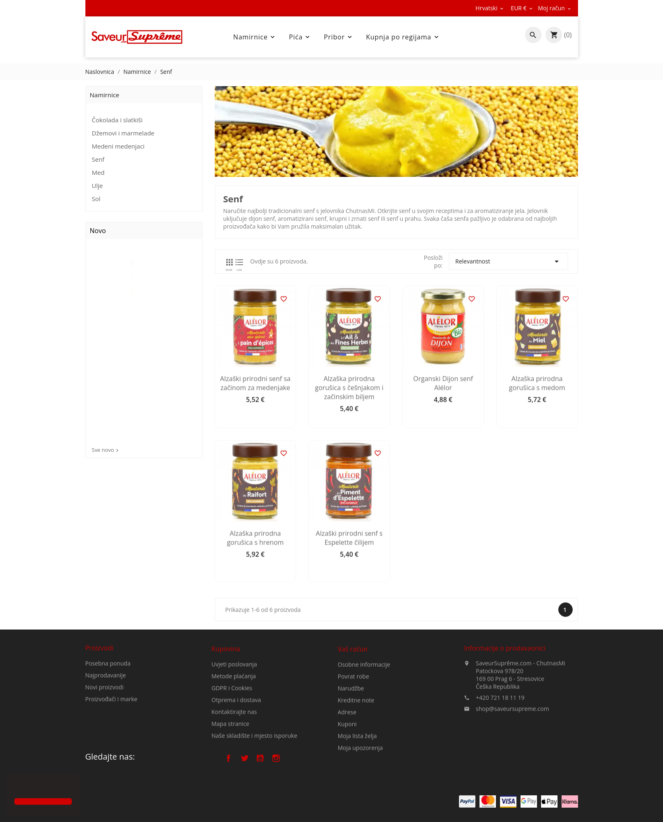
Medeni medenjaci (118, 146)
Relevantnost (539, 261)
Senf (98, 159)
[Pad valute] (522, 8)
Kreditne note (356, 762)
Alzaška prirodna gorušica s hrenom (286, 618)
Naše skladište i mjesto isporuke (254, 791)
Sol (96, 199)
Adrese (347, 774)
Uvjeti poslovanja (234, 719)
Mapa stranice (230, 779)
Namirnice (254, 37)
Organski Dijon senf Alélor (474, 464)
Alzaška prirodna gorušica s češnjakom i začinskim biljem (380, 468)
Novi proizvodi (104, 722)
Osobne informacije (364, 726)
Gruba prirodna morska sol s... (157, 305)
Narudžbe (351, 750)
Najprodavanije (105, 710)
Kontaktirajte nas (234, 767)
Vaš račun (353, 710)
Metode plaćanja (233, 731)
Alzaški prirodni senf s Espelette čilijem (380, 618)
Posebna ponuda (108, 698)
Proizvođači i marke (111, 734)
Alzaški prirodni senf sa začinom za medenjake (286, 464)
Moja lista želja (357, 797)
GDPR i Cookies (231, 743)
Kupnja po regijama (403, 37)
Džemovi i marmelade (123, 133)
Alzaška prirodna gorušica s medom (568, 464)
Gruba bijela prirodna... (156, 257)
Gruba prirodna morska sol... (157, 353)
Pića (300, 37)
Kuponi (347, 786)
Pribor (338, 37)
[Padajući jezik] (490, 8)
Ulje (97, 185)
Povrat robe (353, 738)
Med (98, 172)
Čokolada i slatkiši (117, 120)
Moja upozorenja (360, 809)
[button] (15, 786)
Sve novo (106, 449)
